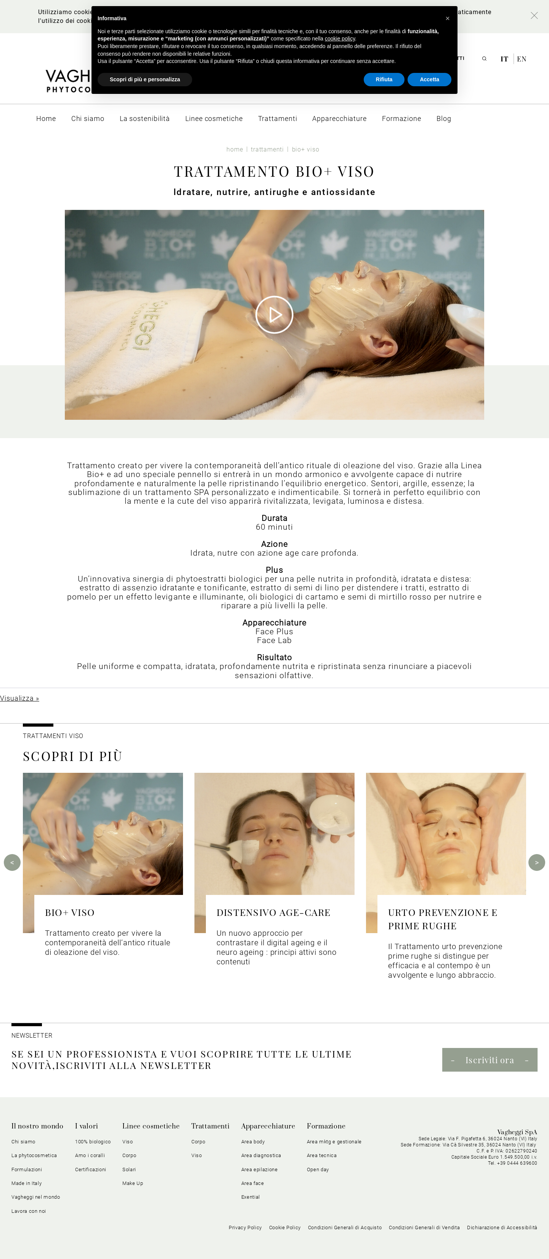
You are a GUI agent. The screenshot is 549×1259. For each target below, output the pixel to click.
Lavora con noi (28, 1211)
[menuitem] (46, 118)
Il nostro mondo (37, 1126)
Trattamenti (210, 1126)
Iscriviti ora (490, 1060)
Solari (129, 1169)
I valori (86, 1126)
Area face (252, 1183)
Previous (12, 862)
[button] (447, 18)
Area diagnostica (261, 1155)
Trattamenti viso (53, 736)
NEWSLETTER (32, 1035)
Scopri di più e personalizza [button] (145, 79)
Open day (318, 1169)
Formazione (326, 1126)
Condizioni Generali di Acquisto (345, 1227)
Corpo (129, 1155)
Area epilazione (259, 1169)
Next (536, 862)
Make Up (132, 1183)
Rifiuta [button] (384, 79)
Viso (127, 1142)
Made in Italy (26, 1183)
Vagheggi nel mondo (35, 1197)
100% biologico (93, 1142)
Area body (253, 1142)
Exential (250, 1197)
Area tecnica (322, 1155)
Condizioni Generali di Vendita (424, 1227)
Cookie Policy (285, 1227)
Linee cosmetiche (151, 1126)
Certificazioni (90, 1169)
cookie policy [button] (340, 38)
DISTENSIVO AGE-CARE (274, 912)
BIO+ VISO (70, 912)
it (505, 58)
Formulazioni (26, 1169)
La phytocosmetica (34, 1155)
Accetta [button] (429, 79)
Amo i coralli (90, 1155)
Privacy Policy (245, 1227)
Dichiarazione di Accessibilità (502, 1227)
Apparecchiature (268, 1126)
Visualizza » (19, 698)
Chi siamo (23, 1142)
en (522, 58)
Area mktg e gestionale (334, 1142)
